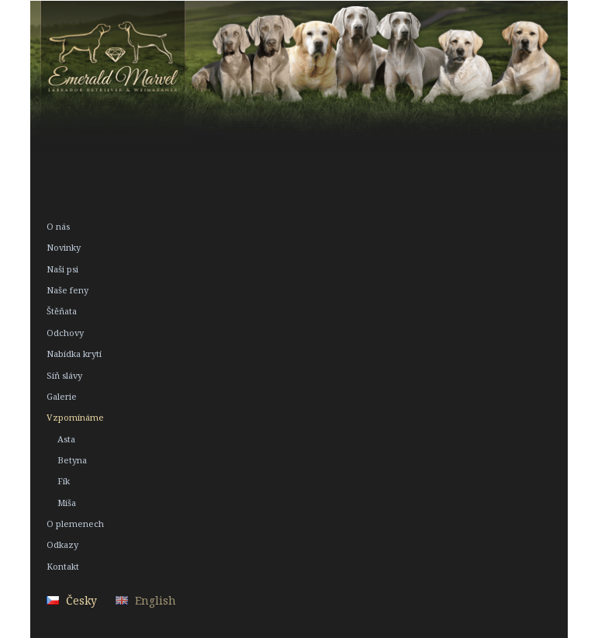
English (155, 600)
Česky (81, 600)
